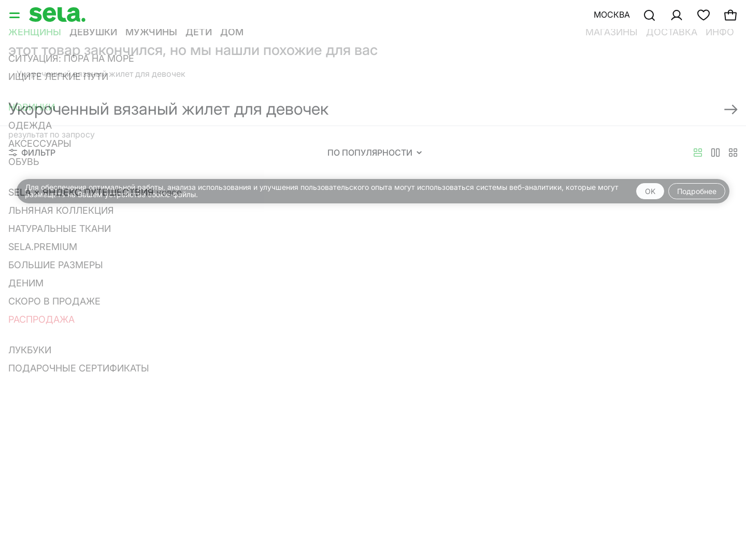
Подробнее (696, 191)
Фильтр (32, 152)
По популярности (374, 152)
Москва (612, 14)
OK (650, 191)
